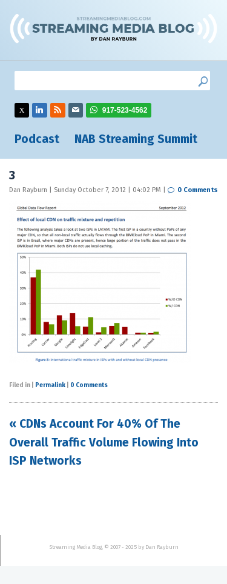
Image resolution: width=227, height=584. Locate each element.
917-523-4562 (125, 110)
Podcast (37, 139)
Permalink (50, 385)
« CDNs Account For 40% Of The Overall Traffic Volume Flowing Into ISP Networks (104, 442)
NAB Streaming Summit (135, 139)
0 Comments (197, 190)
